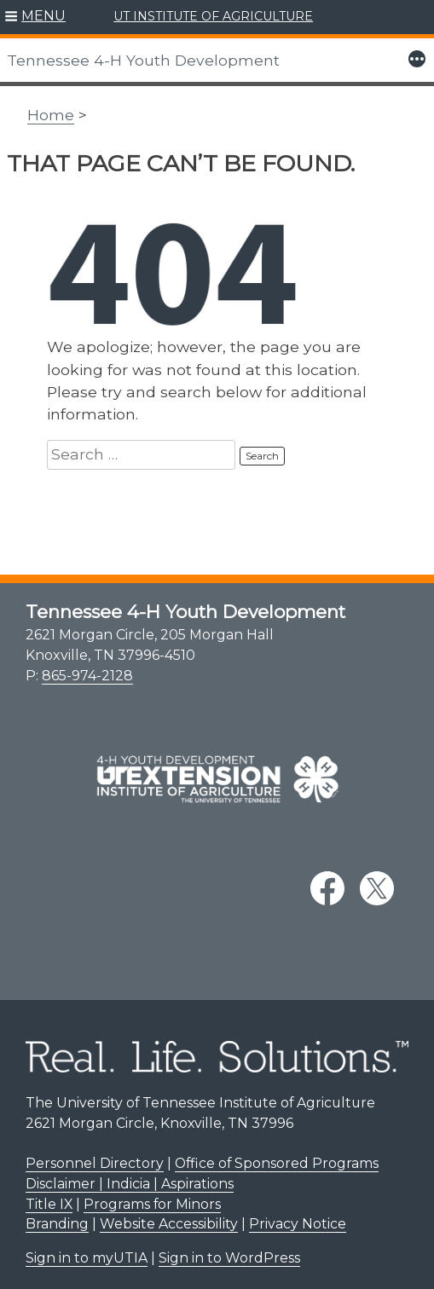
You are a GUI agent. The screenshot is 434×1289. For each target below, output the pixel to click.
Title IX (49, 1204)
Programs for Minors (152, 1204)
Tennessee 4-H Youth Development (143, 60)
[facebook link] (327, 888)
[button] (35, 17)
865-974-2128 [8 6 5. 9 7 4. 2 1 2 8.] (87, 676)
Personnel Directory (95, 1163)
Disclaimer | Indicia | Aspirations (130, 1184)
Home (50, 115)
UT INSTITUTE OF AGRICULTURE (213, 16)
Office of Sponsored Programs (277, 1163)
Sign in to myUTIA (87, 1258)
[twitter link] (377, 888)
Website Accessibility (169, 1224)
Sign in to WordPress (229, 1258)
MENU (43, 16)
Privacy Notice (297, 1224)
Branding (57, 1224)
